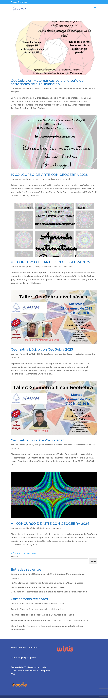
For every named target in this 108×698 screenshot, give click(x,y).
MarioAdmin (20, 88)
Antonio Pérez (18, 603)
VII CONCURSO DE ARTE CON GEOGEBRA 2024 (50, 524)
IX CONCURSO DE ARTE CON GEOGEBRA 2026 (49, 175)
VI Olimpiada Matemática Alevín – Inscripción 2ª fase (37, 587)
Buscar (14, 556)
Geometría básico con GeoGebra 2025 (42, 349)
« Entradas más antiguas (23, 553)
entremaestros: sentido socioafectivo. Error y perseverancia (57, 620)
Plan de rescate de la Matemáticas (46, 603)
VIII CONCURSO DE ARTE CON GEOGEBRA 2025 (50, 262)
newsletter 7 (17, 578)
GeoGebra (67, 88)
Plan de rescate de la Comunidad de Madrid (51, 615)
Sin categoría (55, 528)
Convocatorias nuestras (51, 88)
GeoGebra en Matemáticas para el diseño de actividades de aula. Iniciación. (47, 82)
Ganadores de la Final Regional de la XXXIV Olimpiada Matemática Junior (48, 574)
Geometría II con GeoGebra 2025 (37, 440)
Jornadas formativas (82, 88)
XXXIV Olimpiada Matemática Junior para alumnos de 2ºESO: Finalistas (47, 583)
